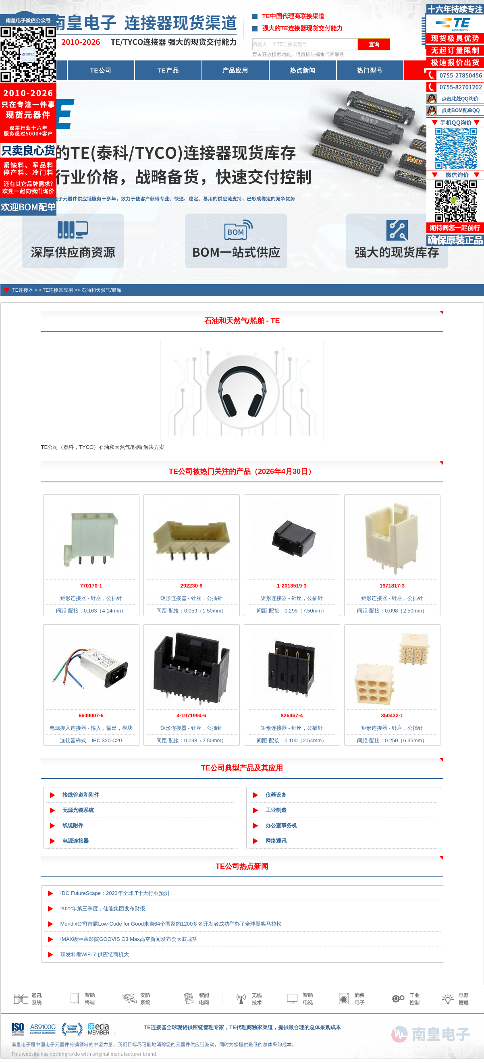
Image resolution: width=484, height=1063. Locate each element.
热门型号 (370, 70)
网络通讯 (276, 841)
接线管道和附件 (80, 795)
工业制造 (276, 810)
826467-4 (292, 715)
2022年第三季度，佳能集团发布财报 (102, 908)
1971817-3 (392, 586)
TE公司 (100, 70)
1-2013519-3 (292, 586)
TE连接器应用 (58, 290)
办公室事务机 (281, 825)
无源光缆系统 (78, 810)
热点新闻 (303, 70)
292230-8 (192, 586)
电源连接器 (75, 841)
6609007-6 (91, 715)
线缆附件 (72, 825)
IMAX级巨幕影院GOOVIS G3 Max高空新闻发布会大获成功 (128, 939)
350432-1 (392, 715)
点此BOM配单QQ (461, 110)
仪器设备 (276, 795)
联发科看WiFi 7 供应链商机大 (94, 954)
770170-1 (91, 586)
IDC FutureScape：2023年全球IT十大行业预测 (115, 893)
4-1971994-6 (191, 715)
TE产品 (168, 70)
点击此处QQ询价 (460, 99)
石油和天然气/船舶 (101, 290)
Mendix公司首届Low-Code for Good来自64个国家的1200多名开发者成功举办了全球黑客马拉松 (171, 924)
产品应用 (235, 70)
